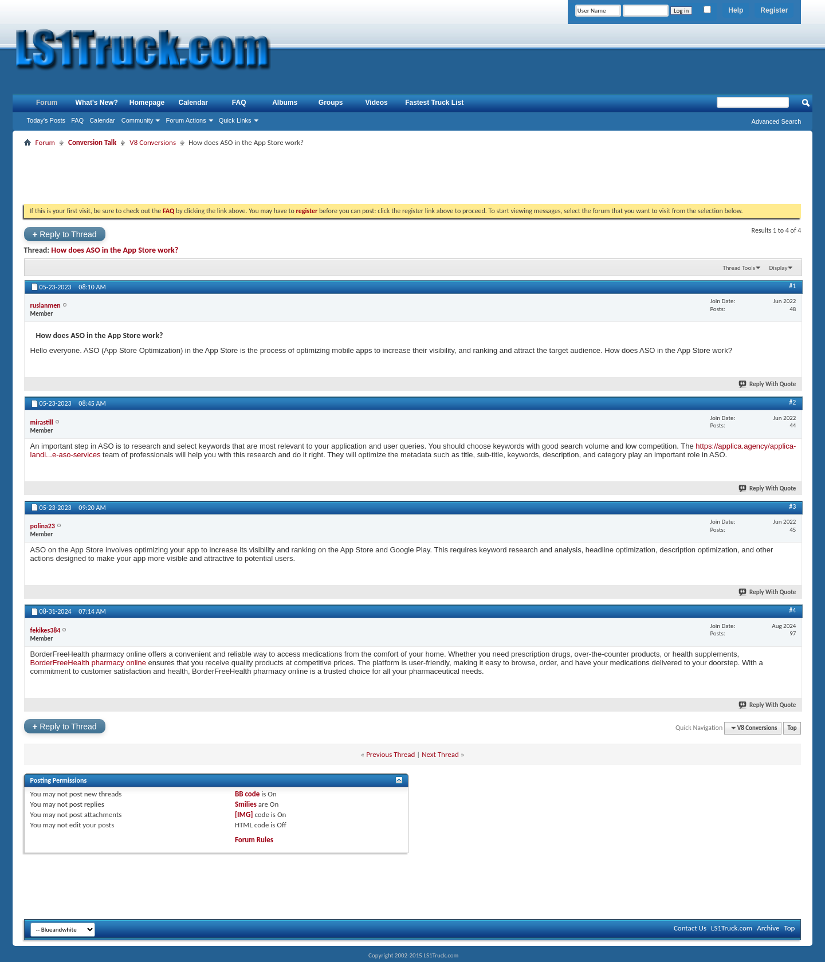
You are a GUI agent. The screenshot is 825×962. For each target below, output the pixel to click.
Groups (331, 103)
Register (774, 10)
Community (137, 120)
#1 (792, 286)
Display (778, 268)
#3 (792, 506)
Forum (46, 103)
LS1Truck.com (731, 928)
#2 (792, 402)
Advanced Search (777, 121)
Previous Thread (390, 754)
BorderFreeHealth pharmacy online (88, 662)
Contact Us (690, 928)
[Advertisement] (412, 175)
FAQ (77, 120)
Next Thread (440, 754)
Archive (768, 928)
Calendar (102, 120)
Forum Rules (254, 839)
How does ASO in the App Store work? (114, 250)
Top (791, 728)
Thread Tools (738, 268)
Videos (377, 103)
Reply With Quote (768, 384)
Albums (284, 103)
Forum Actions (186, 120)
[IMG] (244, 814)
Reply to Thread (65, 234)
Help (735, 10)
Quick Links (235, 120)
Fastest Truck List (434, 103)
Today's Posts (46, 120)
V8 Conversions (152, 142)
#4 (792, 610)
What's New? (97, 103)
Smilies (246, 804)
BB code (247, 794)
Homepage (146, 103)
